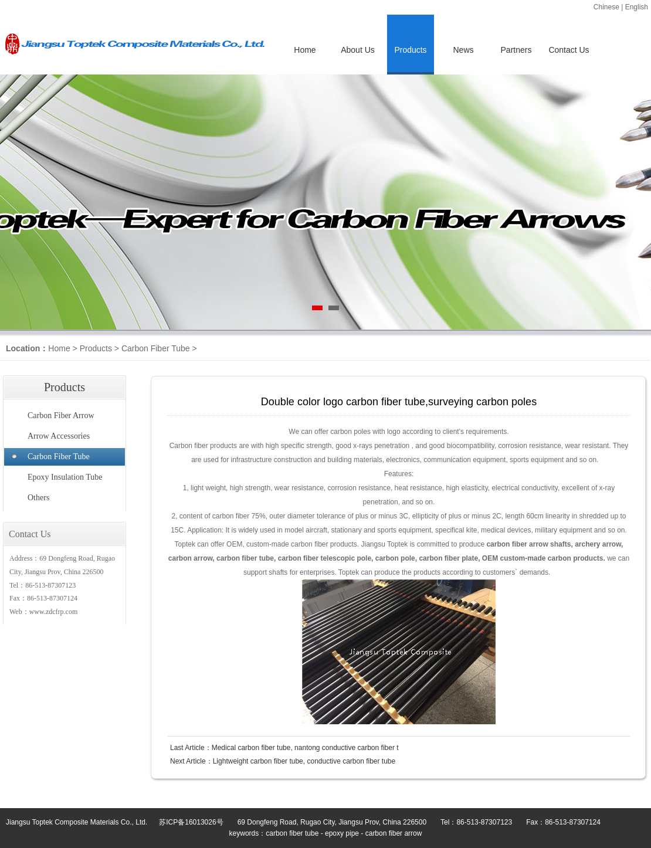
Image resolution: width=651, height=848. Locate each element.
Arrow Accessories (59, 436)
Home (305, 50)
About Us (358, 50)
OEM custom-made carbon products (542, 558)
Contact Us (568, 50)
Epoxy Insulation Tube (65, 477)
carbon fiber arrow (393, 833)
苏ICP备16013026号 (191, 822)
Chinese (606, 7)
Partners (516, 50)
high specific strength (299, 446)
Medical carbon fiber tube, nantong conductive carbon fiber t (305, 748)
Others (38, 497)
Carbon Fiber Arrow (61, 415)
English (636, 7)
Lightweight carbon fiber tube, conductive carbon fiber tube (304, 761)
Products (96, 348)
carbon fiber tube (245, 558)
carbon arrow (190, 558)
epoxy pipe (342, 833)
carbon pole (395, 558)
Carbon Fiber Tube (155, 348)
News (463, 50)
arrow (538, 544)
